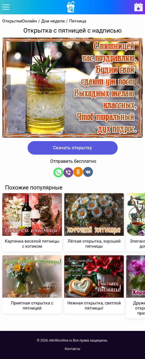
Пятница (77, 21)
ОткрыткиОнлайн (19, 21)
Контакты (72, 349)
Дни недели (53, 21)
